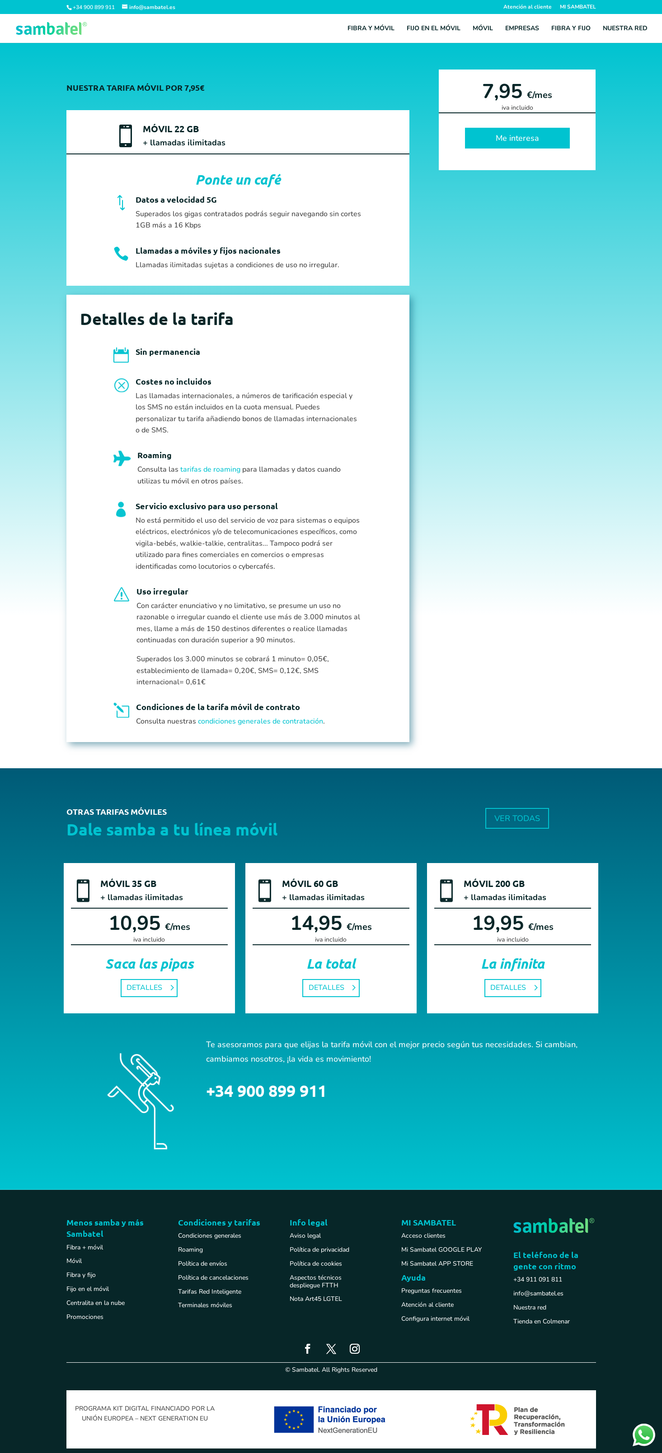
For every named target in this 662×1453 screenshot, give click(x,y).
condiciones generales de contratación (260, 721)
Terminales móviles (205, 1305)
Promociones (84, 1317)
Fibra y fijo (571, 28)
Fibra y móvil (370, 28)
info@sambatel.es (538, 1293)
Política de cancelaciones (213, 1277)
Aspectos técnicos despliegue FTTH (316, 1281)
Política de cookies (316, 1263)
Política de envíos (202, 1263)
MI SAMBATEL (578, 7)
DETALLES (144, 988)
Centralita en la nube (95, 1303)
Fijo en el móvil (433, 28)
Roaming (190, 1249)
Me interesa (517, 138)
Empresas (522, 28)
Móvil (483, 28)
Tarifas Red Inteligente (209, 1291)
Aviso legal (305, 1235)
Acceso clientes (423, 1235)
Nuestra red (625, 28)
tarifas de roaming (210, 469)
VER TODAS (517, 818)
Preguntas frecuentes (431, 1290)
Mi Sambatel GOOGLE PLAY (441, 1249)
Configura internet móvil (435, 1318)
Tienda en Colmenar (541, 1321)
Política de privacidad (319, 1249)
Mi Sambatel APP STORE (437, 1263)
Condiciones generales (209, 1235)
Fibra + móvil (84, 1247)
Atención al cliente (527, 7)
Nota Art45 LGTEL (316, 1299)
